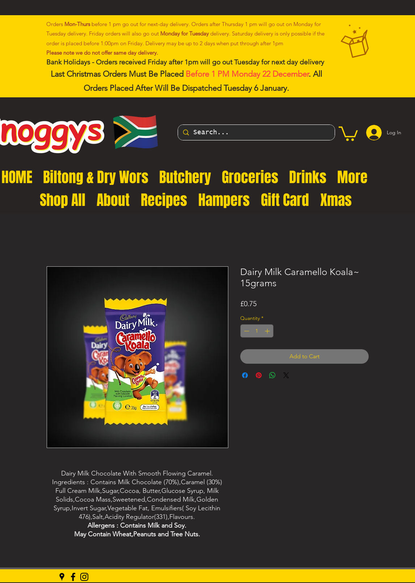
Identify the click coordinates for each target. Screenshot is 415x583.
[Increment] (267, 331)
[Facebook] (73, 576)
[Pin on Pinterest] (258, 375)
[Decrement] (245, 331)
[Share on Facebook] (245, 375)
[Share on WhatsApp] (272, 375)
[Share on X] (286, 375)
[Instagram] (84, 576)
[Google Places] (61, 576)
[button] (348, 133)
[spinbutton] (256, 331)
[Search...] (256, 132)
